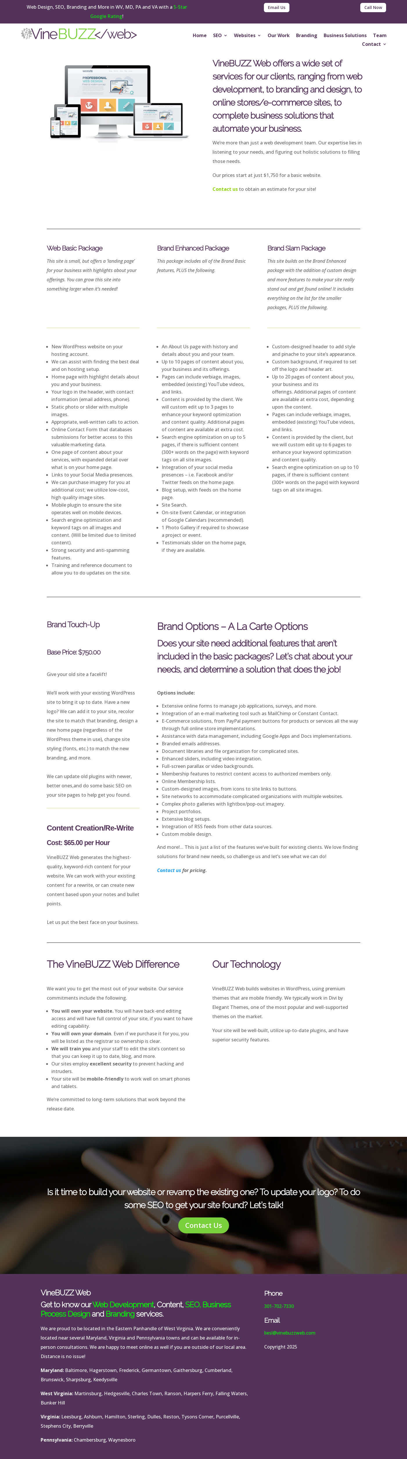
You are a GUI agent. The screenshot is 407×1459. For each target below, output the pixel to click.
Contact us (225, 189)
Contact (371, 44)
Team (380, 36)
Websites (244, 36)
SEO (217, 36)
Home (200, 36)
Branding (306, 36)
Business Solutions (345, 36)
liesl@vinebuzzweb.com (290, 1333)
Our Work (279, 36)
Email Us (276, 7)
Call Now (373, 7)
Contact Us (203, 1225)
